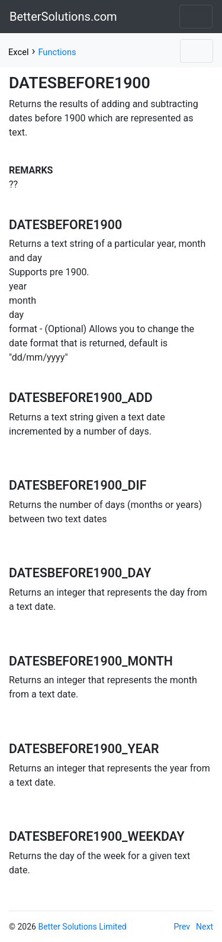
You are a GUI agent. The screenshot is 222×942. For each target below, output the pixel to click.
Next (204, 926)
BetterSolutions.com (63, 16)
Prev (182, 926)
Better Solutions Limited (82, 926)
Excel (18, 52)
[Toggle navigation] (196, 16)
